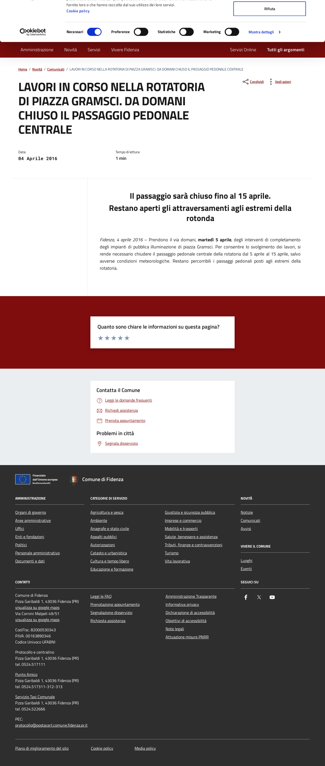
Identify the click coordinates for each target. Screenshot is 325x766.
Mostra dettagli (261, 70)
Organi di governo (30, 512)
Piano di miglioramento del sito (42, 748)
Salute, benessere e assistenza (191, 537)
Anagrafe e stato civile (109, 528)
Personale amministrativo (37, 553)
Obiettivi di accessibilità (186, 621)
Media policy (145, 748)
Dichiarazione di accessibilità (190, 612)
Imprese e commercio (183, 520)
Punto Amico (26, 674)
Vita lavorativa (177, 561)
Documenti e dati (30, 561)
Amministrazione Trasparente (191, 596)
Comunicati (250, 520)
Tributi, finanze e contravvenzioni (193, 545)
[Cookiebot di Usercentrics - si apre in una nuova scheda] (33, 70)
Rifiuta (269, 46)
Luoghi (246, 560)
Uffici (19, 528)
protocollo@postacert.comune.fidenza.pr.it (51, 725)
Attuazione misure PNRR (187, 637)
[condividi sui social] (253, 82)
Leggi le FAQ (101, 596)
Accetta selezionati (269, 30)
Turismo (171, 553)
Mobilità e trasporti (181, 528)
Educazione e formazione (111, 569)
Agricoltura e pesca (106, 512)
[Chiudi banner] (317, 8)
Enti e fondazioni (29, 537)
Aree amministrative (33, 520)
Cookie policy (78, 49)
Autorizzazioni (102, 545)
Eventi (246, 569)
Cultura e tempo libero (109, 561)
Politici (21, 545)
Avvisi (246, 528)
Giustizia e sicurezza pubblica (190, 512)
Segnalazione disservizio (111, 612)
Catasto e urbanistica (108, 553)
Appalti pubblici (103, 537)
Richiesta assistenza (107, 621)
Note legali (175, 629)
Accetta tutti (270, 13)
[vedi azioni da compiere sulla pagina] (279, 82)
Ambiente (98, 520)
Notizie (247, 512)
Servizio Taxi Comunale (35, 697)
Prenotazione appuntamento (115, 604)
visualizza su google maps (37, 607)
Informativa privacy (182, 604)
